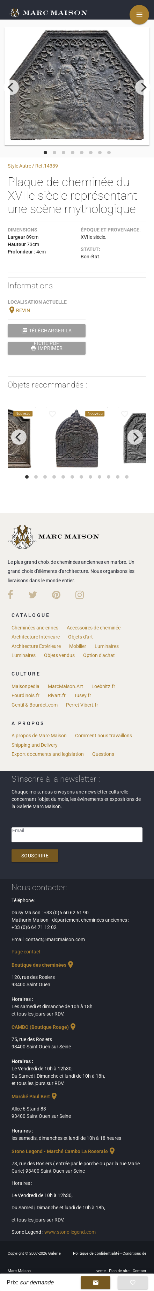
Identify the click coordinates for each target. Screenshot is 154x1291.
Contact (139, 1271)
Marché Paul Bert (35, 1096)
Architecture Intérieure (36, 637)
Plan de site (120, 1271)
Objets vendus (59, 655)
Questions (103, 754)
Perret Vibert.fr (82, 705)
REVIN (19, 310)
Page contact (26, 951)
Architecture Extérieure (36, 646)
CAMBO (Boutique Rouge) (44, 1027)
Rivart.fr (57, 695)
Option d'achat (99, 655)
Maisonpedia (25, 686)
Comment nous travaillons (103, 735)
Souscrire (35, 855)
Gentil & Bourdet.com (35, 705)
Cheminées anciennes (35, 627)
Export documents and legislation (48, 754)
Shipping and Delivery (35, 745)
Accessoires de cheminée (93, 627)
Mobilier (77, 646)
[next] (143, 87)
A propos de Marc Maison (39, 735)
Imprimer (46, 348)
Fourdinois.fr (25, 695)
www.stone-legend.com (70, 1232)
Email (18, 830)
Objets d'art (80, 637)
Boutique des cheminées (43, 965)
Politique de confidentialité (96, 1253)
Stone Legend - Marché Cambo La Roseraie (64, 1151)
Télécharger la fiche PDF (46, 330)
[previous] (11, 87)
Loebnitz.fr (103, 686)
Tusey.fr (82, 695)
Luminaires (107, 646)
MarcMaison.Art (65, 686)
